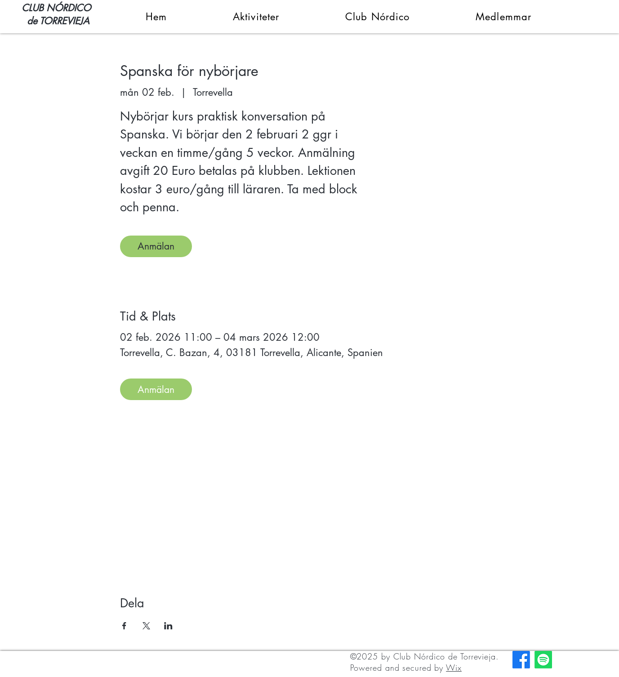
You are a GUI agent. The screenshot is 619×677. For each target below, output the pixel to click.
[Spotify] (543, 659)
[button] (227, 16)
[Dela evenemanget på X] (146, 625)
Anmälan (156, 246)
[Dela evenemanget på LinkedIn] (168, 625)
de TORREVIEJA (55, 21)
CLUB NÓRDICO (56, 8)
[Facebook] (521, 659)
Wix (454, 667)
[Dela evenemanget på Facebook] (124, 625)
